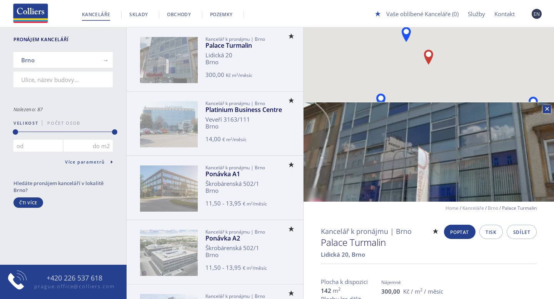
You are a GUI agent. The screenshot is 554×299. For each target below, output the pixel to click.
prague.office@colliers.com (74, 286)
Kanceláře (96, 14)
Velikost (25, 123)
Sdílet (522, 232)
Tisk (491, 232)
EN (537, 14)
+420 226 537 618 (74, 278)
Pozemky (221, 14)
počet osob (61, 123)
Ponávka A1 (222, 174)
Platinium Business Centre (243, 109)
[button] (406, 34)
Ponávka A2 (222, 238)
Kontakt (504, 14)
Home (452, 208)
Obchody (179, 14)
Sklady (138, 14)
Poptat (459, 232)
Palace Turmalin (228, 45)
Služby (476, 14)
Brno (493, 208)
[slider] (15, 132)
